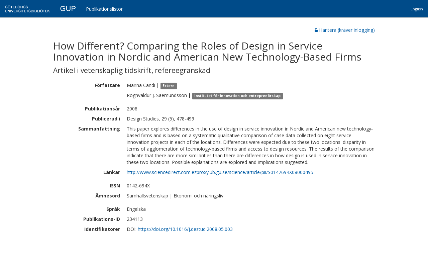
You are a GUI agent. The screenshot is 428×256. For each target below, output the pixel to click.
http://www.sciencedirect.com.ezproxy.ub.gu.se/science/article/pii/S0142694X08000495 (220, 172)
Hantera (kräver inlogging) (345, 30)
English (417, 8)
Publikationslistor (104, 9)
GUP (68, 8)
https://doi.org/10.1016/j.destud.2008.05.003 (185, 229)
